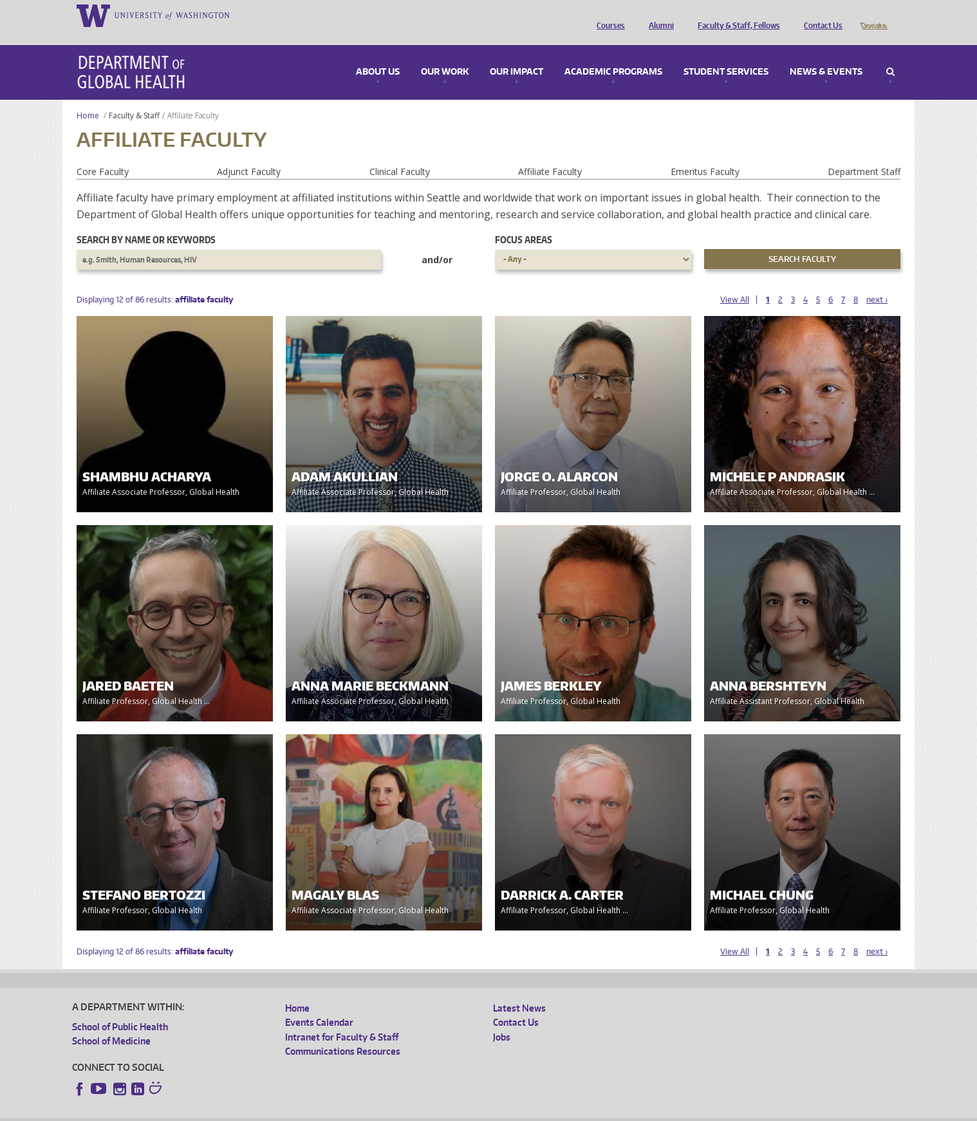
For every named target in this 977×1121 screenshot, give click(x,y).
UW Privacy (242, 1111)
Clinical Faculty (399, 153)
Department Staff (864, 153)
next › (877, 281)
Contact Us (820, 15)
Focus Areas (523, 221)
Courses (607, 15)
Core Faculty (103, 153)
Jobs (501, 1019)
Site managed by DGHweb (371, 1111)
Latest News (519, 990)
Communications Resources (342, 1033)
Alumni (658, 15)
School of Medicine (111, 1022)
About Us (378, 54)
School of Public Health (120, 1008)
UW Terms (295, 1111)
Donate (873, 15)
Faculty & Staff (134, 97)
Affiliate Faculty (550, 153)
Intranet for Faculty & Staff (341, 1019)
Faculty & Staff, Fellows (735, 15)
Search (890, 54)
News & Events (826, 54)
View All (734, 281)
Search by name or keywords (146, 221)
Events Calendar (319, 1004)
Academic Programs (613, 54)
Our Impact (516, 54)
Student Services (726, 54)
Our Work (445, 54)
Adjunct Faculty (249, 153)
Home (88, 97)
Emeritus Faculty (705, 153)
